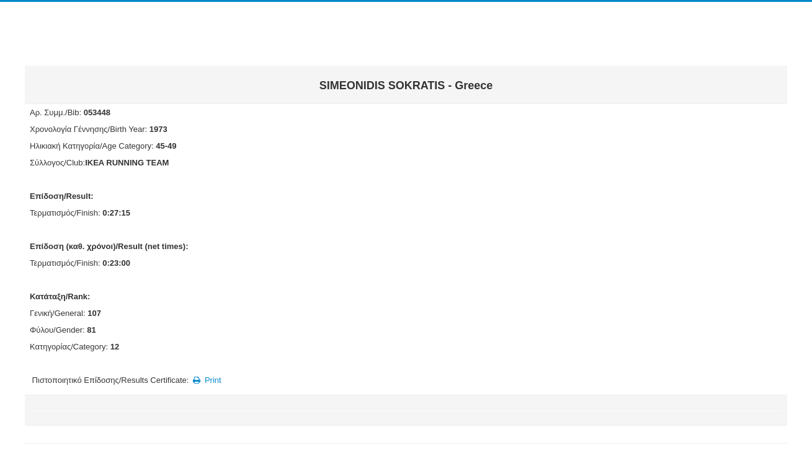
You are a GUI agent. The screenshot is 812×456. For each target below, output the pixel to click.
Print (206, 380)
